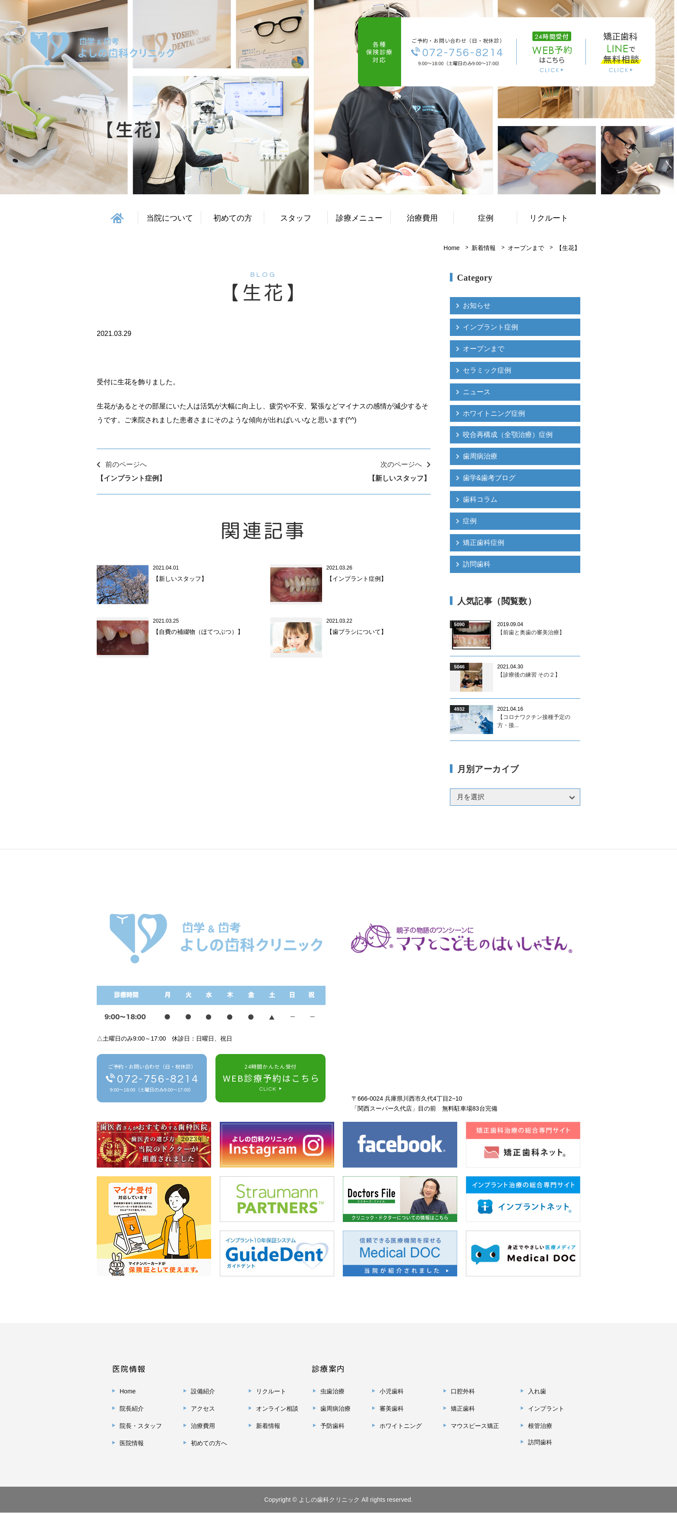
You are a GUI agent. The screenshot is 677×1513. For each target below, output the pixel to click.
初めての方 (232, 218)
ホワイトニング (401, 1426)
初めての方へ (209, 1443)
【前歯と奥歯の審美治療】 (531, 633)
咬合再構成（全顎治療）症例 (508, 435)
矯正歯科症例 (483, 543)
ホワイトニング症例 (494, 413)
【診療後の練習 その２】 (529, 675)
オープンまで (526, 247)
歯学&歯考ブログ (489, 478)
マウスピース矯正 (475, 1426)
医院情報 (132, 1443)
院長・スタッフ (141, 1426)
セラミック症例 (487, 370)
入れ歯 (537, 1391)
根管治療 (540, 1426)
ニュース (476, 392)
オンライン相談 (277, 1408)
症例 (470, 521)
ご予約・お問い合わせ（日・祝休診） (152, 1080)
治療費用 (422, 218)
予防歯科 (332, 1426)
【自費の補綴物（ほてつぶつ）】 (198, 631)
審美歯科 (392, 1408)
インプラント (546, 1408)
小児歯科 (392, 1391)
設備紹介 (203, 1391)
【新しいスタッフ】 (180, 578)
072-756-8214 (463, 52)
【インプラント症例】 (356, 578)
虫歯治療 (332, 1391)
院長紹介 (132, 1408)
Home (451, 247)
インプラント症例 (490, 327)
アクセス (203, 1408)
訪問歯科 (476, 564)
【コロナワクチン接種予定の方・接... (533, 721)
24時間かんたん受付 (270, 1080)
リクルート (548, 218)
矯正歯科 (463, 1408)
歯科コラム (480, 499)
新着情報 (483, 247)
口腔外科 (463, 1391)
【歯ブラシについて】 (356, 631)
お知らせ (476, 305)
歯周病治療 (480, 456)
